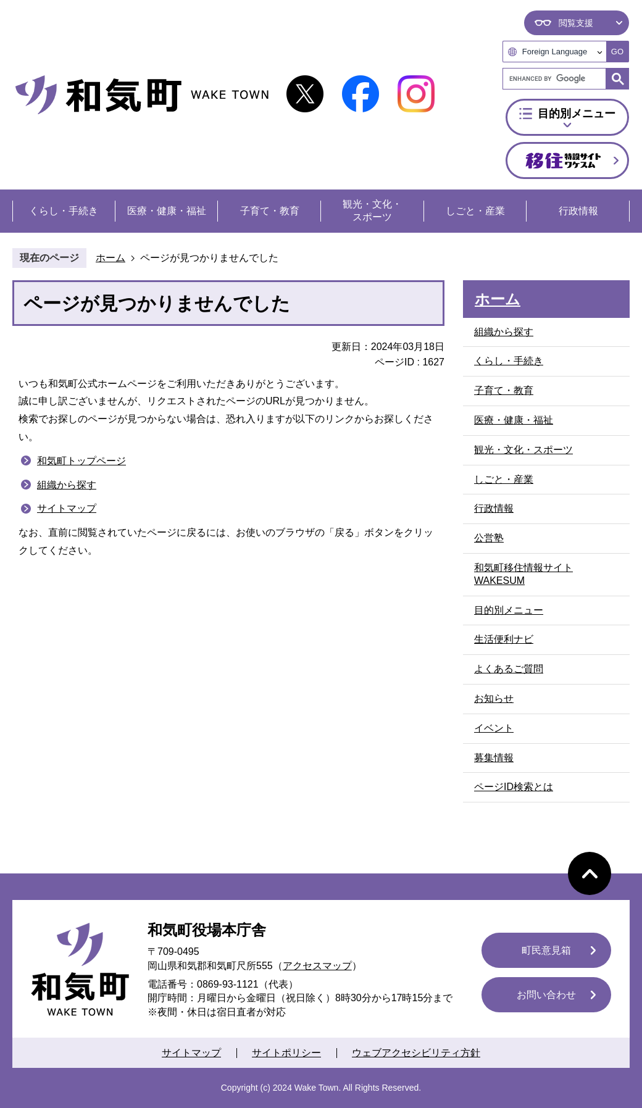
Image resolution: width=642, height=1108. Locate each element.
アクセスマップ (317, 965)
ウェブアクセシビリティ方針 (416, 1053)
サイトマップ (66, 508)
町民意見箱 (546, 950)
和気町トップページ (81, 461)
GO (617, 51)
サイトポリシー (286, 1053)
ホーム (110, 257)
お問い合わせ (546, 994)
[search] (557, 79)
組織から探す (66, 485)
